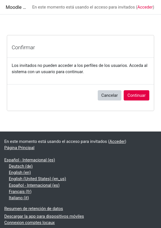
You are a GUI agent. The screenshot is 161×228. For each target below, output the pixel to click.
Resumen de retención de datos (33, 208)
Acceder (145, 7)
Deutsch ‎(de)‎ (21, 166)
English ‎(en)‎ (20, 172)
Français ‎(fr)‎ (20, 191)
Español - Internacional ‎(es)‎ (29, 160)
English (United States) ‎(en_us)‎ (37, 178)
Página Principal (19, 147)
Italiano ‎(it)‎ (19, 197)
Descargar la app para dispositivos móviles (44, 216)
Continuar (136, 95)
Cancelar (109, 95)
